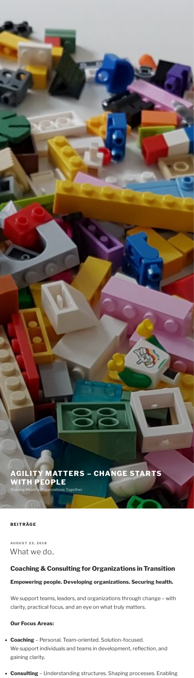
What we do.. (32, 551)
